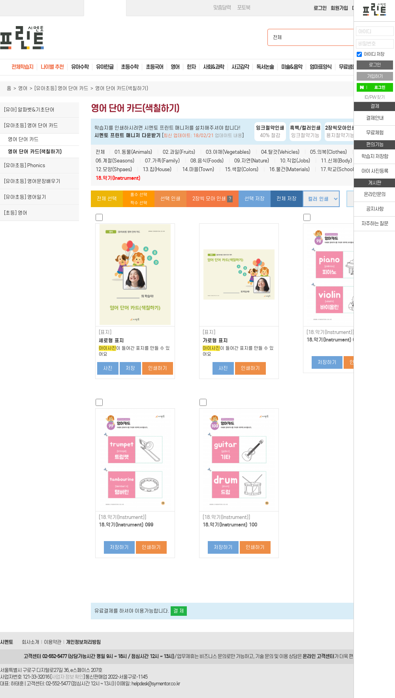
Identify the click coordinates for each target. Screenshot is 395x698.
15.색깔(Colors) (241, 169)
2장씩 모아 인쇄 (212, 199)
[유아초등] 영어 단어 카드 (61, 88)
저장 (130, 368)
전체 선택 (107, 199)
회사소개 (30, 642)
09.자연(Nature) (251, 161)
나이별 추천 (52, 67)
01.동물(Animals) (133, 152)
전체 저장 (286, 199)
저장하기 (327, 362)
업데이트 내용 (228, 135)
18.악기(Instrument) (118, 178)
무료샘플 (347, 67)
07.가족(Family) (162, 161)
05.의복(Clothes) (328, 152)
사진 (108, 368)
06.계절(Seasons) (115, 161)
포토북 (243, 7)
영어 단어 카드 (23, 139)
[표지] (105, 332)
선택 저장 (255, 199)
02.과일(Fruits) (179, 152)
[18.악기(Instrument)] (330, 332)
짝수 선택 (138, 203)
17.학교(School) (338, 169)
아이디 (364, 31)
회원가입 (339, 8)
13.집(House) (157, 169)
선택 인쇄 (170, 199)
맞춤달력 (222, 7)
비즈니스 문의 (212, 656)
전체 (100, 152)
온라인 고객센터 (318, 656)
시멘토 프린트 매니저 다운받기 (127, 135)
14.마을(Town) (198, 169)
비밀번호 (367, 44)
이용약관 (52, 642)
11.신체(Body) (336, 161)
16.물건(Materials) (289, 169)
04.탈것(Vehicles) (280, 152)
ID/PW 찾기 (375, 97)
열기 (348, 34)
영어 (23, 88)
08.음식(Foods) (207, 161)
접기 (348, 49)
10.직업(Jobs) (295, 161)
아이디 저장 (370, 54)
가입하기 (375, 76)
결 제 (178, 611)
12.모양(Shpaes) (114, 169)
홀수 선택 (138, 194)
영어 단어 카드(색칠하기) (35, 152)
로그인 (320, 8)
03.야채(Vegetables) (228, 152)
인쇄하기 (157, 368)
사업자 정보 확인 (67, 677)
